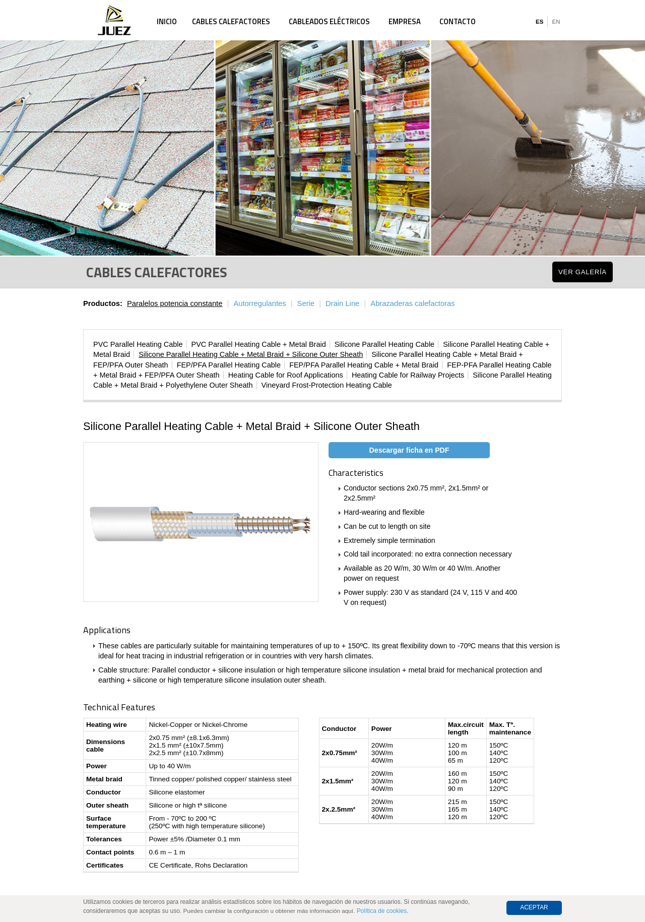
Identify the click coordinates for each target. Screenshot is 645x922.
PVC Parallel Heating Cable (138, 344)
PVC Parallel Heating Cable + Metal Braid (258, 344)
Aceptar (534, 907)
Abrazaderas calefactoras (412, 303)
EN (556, 22)
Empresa (405, 21)
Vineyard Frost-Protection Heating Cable (327, 385)
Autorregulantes (259, 303)
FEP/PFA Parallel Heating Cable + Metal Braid (363, 365)
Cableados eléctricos (329, 21)
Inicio (167, 21)
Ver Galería (582, 272)
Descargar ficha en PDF (409, 450)
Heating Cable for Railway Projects (408, 375)
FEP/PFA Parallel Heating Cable (229, 365)
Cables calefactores (231, 21)
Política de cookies (382, 910)
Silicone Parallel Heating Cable (384, 344)
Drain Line (342, 303)
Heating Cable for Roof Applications (285, 375)
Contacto (457, 21)
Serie (305, 303)
